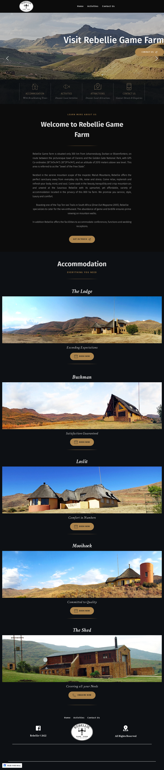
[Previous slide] (7, 58)
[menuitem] (80, 6)
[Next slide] (156, 58)
